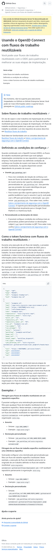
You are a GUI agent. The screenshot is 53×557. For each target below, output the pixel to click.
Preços (41, 547)
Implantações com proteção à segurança (19, 10)
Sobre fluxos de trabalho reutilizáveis (26, 113)
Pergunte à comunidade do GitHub (15, 522)
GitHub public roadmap (24, 106)
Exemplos (9, 390)
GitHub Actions (10, 8)
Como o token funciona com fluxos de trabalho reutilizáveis (25, 238)
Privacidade (28, 547)
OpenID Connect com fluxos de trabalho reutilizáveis (23, 12)
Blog (21, 549)
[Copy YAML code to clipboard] (48, 283)
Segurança (21, 8)
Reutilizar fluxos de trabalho (16, 131)
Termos (19, 547)
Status (35, 547)
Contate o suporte (9, 525)
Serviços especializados (10, 549)
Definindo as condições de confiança (25, 147)
